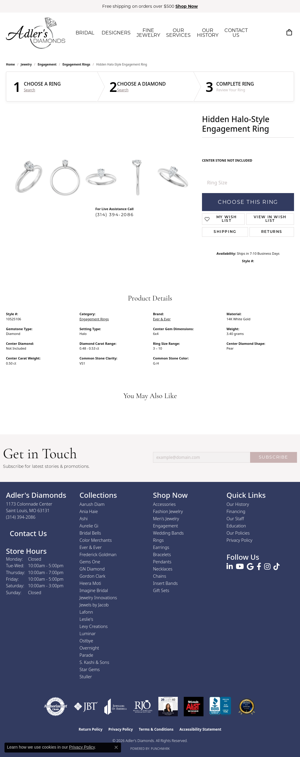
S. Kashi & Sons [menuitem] (94, 662)
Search (29, 90)
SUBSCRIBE (273, 457)
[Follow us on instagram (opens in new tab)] (267, 566)
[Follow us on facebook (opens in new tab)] (259, 566)
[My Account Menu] (274, 32)
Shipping (225, 232)
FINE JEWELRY (148, 33)
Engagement (47, 64)
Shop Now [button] (186, 6)
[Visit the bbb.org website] (220, 706)
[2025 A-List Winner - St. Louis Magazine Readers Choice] (194, 706)
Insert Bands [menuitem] (165, 583)
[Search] (261, 32)
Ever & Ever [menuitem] (90, 547)
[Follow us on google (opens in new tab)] (250, 566)
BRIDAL (85, 33)
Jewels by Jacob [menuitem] (94, 605)
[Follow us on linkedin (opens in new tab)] (229, 566)
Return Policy (90, 729)
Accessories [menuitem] (164, 504)
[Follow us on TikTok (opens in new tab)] (276, 566)
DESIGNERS (116, 33)
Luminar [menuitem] (87, 633)
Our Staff (235, 518)
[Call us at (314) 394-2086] (21, 517)
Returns (271, 232)
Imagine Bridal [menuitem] (93, 590)
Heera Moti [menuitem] (90, 583)
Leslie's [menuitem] (86, 619)
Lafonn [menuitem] (86, 612)
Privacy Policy (239, 540)
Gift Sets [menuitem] (161, 590)
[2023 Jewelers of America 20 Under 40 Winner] (168, 706)
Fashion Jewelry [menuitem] (168, 511)
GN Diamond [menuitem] (92, 569)
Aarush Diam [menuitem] (92, 504)
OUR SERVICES (178, 33)
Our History (237, 504)
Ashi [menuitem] (83, 518)
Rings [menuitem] (158, 540)
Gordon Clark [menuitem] (92, 576)
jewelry (26, 64)
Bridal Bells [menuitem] (90, 533)
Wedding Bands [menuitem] (168, 533)
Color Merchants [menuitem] (95, 540)
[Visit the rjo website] (142, 706)
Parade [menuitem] (86, 655)
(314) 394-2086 (114, 214)
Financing (235, 511)
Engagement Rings (76, 64)
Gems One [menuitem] (89, 562)
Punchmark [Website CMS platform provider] (160, 749)
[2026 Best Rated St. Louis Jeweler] (246, 706)
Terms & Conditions (156, 729)
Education (236, 526)
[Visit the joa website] (115, 706)
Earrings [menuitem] (161, 547)
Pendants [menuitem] (162, 562)
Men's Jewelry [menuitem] (166, 518)
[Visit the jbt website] (86, 706)
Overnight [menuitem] (89, 648)
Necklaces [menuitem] (162, 569)
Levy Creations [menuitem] (93, 626)
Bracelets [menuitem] (162, 554)
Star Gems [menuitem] (89, 669)
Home (10, 64)
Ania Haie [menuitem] (88, 511)
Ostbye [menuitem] (86, 641)
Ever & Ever (162, 319)
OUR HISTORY (207, 33)
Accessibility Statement (200, 729)
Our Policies (238, 533)
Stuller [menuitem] (85, 676)
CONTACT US (236, 33)
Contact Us (27, 533)
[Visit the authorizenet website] (56, 706)
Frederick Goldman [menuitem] (98, 554)
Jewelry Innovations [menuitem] (98, 597)
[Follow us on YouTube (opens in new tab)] (240, 566)
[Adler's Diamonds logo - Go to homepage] (35, 33)
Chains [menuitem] (159, 576)
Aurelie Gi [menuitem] (88, 526)
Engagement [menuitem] (165, 526)
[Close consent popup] (116, 747)
